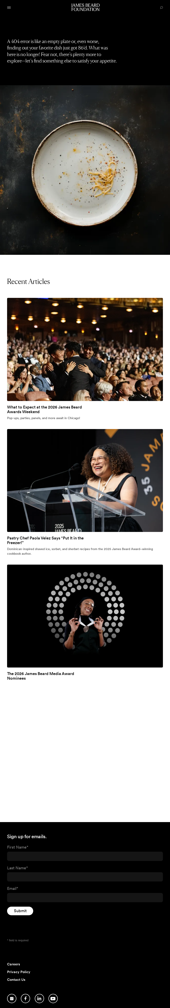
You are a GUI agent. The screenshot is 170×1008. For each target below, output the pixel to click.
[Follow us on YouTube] (53, 998)
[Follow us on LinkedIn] (39, 998)
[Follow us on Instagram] (12, 998)
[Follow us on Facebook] (25, 998)
